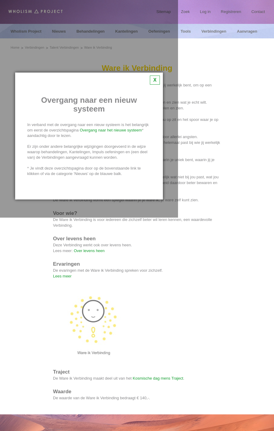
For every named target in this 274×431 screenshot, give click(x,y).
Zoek (185, 11)
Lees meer (62, 276)
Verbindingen (213, 31)
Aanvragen (247, 31)
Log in (205, 11)
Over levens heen (89, 250)
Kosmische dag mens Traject (158, 378)
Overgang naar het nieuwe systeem (111, 130)
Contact (258, 11)
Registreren (231, 11)
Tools (185, 31)
